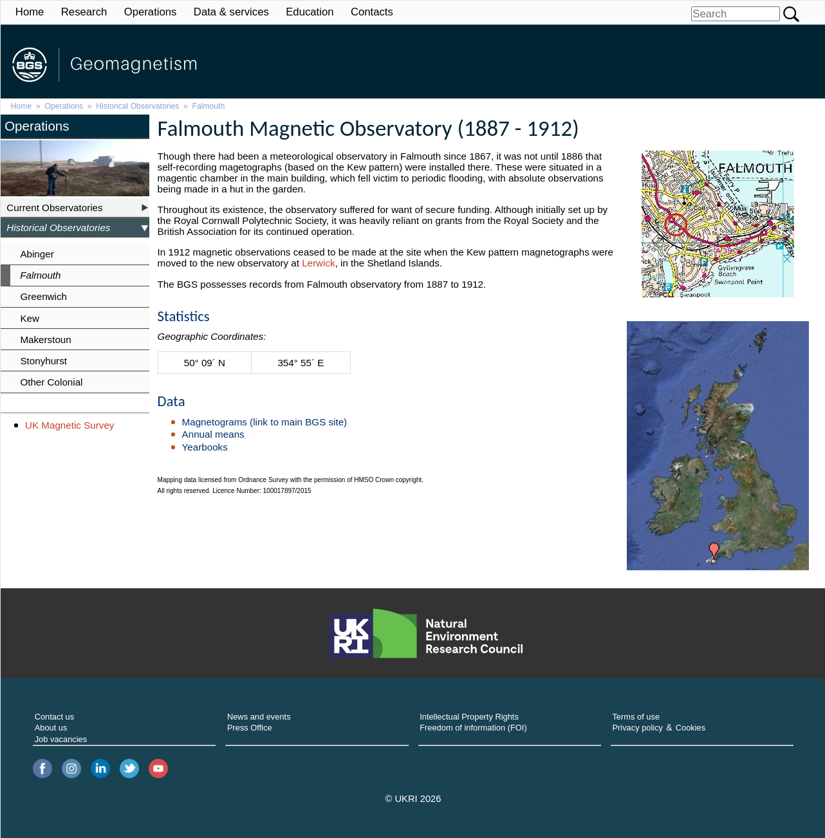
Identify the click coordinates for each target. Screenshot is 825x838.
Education (309, 12)
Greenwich (43, 296)
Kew (29, 318)
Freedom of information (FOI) (473, 727)
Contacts (372, 12)
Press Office (249, 727)
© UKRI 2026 (413, 799)
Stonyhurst (43, 360)
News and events (259, 717)
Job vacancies (61, 739)
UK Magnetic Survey (69, 425)
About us (51, 727)
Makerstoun (45, 339)
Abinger (36, 253)
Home (29, 12)
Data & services (231, 12)
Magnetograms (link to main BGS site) (265, 421)
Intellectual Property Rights (469, 717)
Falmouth (208, 106)
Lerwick (318, 262)
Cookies (690, 727)
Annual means (213, 434)
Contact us (54, 717)
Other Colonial (51, 382)
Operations (150, 12)
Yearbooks (205, 447)
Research (84, 12)
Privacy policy (637, 727)
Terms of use (636, 717)
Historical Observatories (137, 106)
